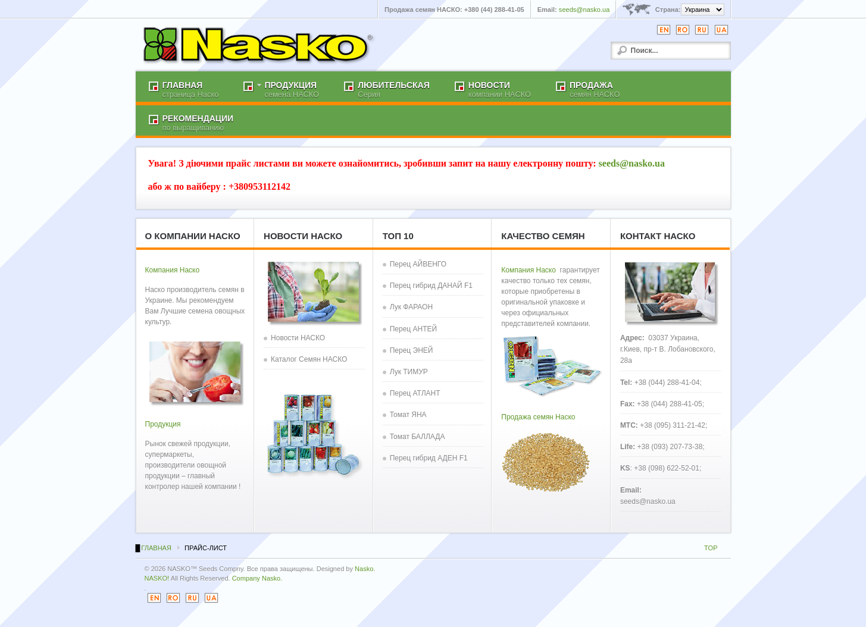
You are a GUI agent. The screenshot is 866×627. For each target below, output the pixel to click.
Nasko (364, 568)
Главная (156, 547)
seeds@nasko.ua (584, 9)
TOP (710, 547)
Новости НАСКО (298, 338)
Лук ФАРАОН (411, 307)
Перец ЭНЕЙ (411, 350)
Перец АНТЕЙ (413, 329)
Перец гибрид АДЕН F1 (429, 458)
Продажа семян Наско (538, 417)
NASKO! (157, 578)
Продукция (163, 424)
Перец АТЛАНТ (415, 393)
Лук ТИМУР (409, 372)
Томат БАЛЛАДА (417, 436)
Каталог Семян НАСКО (309, 359)
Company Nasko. (257, 578)
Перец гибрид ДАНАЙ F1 (431, 285)
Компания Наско (172, 270)
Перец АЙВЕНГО (418, 264)
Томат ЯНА (408, 414)
